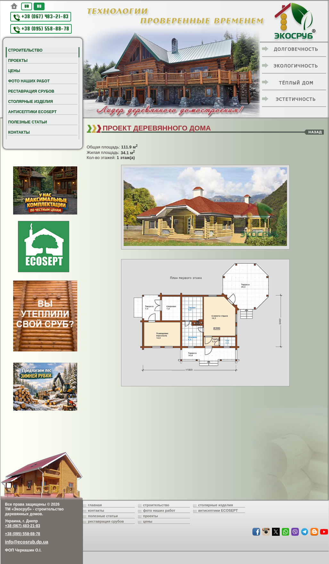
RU (39, 6)
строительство (156, 505)
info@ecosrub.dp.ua (26, 541)
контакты (96, 510)
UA (26, 6)
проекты (150, 516)
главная (95, 505)
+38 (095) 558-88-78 (41, 29)
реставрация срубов (106, 521)
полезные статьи (103, 516)
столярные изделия (215, 505)
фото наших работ (159, 510)
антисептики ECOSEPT (218, 510)
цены (147, 521)
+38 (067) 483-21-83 (41, 17)
